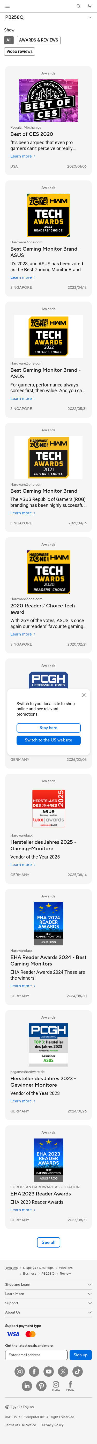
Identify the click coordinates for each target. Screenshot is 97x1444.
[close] (84, 695)
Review (65, 1274)
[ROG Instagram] (56, 1386)
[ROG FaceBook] (70, 1386)
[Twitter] (63, 1371)
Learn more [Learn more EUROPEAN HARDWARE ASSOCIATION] (23, 1209)
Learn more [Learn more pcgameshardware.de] (23, 1101)
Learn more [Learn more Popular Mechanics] (23, 156)
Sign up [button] (81, 1355)
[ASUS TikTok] (77, 1371)
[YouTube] (48, 1371)
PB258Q (14, 17)
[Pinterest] (41, 1386)
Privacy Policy (53, 1425)
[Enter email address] (36, 1355)
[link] (48, 6)
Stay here (48, 727)
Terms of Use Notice (20, 1425)
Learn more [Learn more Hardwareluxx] (23, 864)
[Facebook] (34, 1371)
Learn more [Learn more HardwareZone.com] (23, 277)
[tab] (9, 40)
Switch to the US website (48, 740)
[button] (7, 6)
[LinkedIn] (27, 1386)
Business (29, 1274)
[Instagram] (19, 1371)
